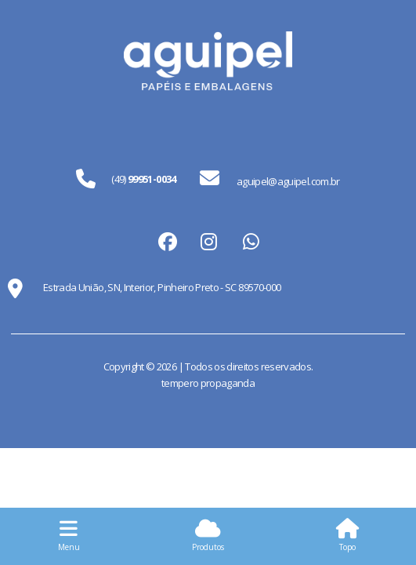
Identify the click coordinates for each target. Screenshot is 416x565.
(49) (143, 179)
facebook (166, 241)
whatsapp (251, 241)
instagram (208, 241)
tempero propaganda (208, 383)
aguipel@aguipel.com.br (270, 178)
